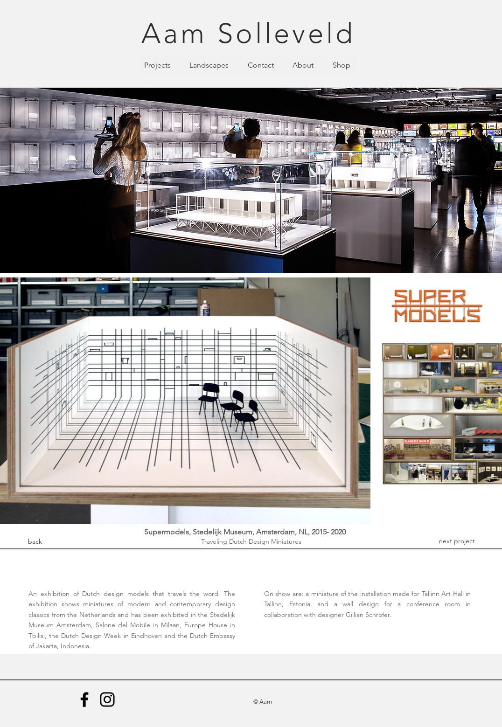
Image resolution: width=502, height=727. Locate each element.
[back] (35, 542)
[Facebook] (84, 699)
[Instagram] (107, 699)
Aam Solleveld (248, 33)
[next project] (456, 541)
